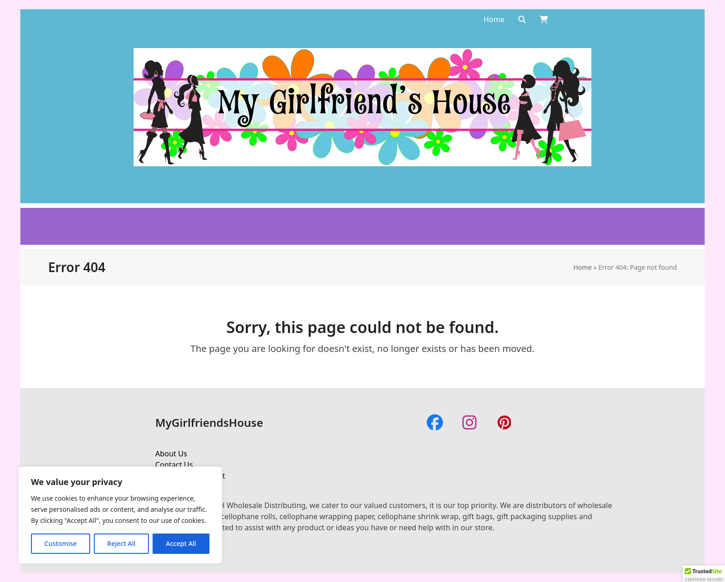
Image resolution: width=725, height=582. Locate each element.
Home (582, 267)
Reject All (121, 543)
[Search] (522, 19)
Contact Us (174, 465)
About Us (171, 454)
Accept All (181, 543)
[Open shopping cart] (544, 19)
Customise (60, 543)
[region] (120, 515)
